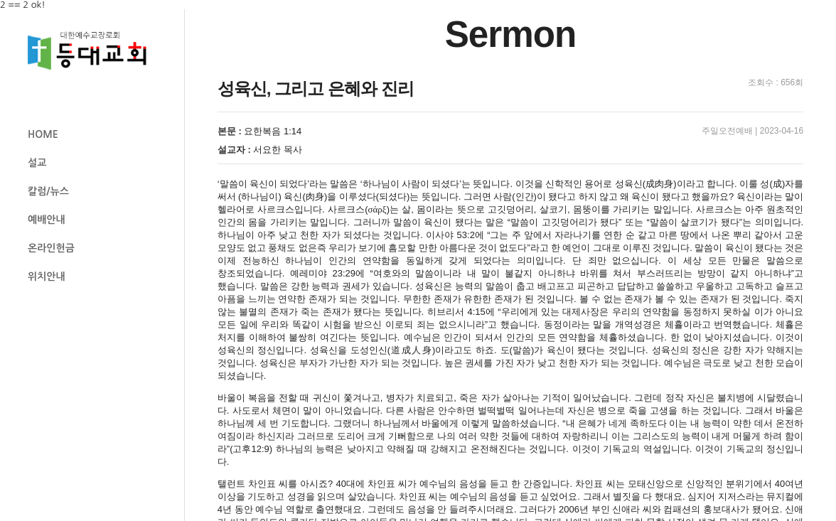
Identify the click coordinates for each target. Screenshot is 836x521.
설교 (37, 163)
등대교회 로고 (93, 51)
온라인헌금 (51, 248)
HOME (43, 134)
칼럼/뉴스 (48, 191)
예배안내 (46, 220)
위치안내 (46, 276)
